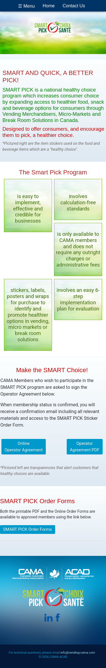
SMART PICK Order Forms (27, 529)
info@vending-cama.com (77, 652)
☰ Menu (26, 6)
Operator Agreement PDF (84, 446)
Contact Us (74, 5)
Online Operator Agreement (24, 446)
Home (49, 5)
